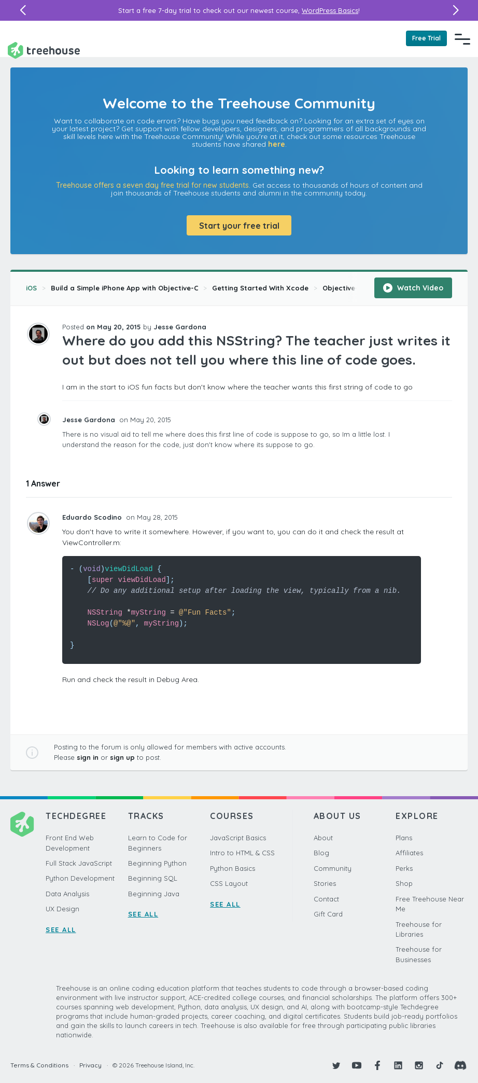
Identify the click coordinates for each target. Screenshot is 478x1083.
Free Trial (426, 38)
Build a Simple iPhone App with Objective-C (125, 288)
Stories (325, 883)
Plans (404, 838)
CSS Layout (229, 883)
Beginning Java (153, 894)
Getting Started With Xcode (260, 288)
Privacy (90, 1065)
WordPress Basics (330, 10)
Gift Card (328, 914)
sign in (88, 757)
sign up (122, 757)
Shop (404, 883)
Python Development (80, 878)
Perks (404, 868)
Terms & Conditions (39, 1065)
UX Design (62, 909)
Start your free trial (239, 225)
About (323, 838)
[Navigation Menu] (462, 39)
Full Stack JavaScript (79, 863)
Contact (326, 899)
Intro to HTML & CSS (242, 853)
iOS (31, 288)
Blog (321, 853)
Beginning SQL (152, 878)
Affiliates (409, 853)
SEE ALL (61, 929)
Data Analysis (67, 894)
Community (333, 868)
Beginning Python (157, 863)
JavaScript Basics (238, 838)
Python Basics (232, 868)
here (276, 144)
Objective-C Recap (354, 288)
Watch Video (413, 288)
